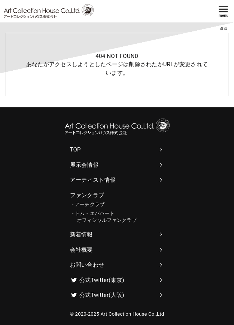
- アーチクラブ (88, 204)
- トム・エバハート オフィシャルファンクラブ (104, 217)
